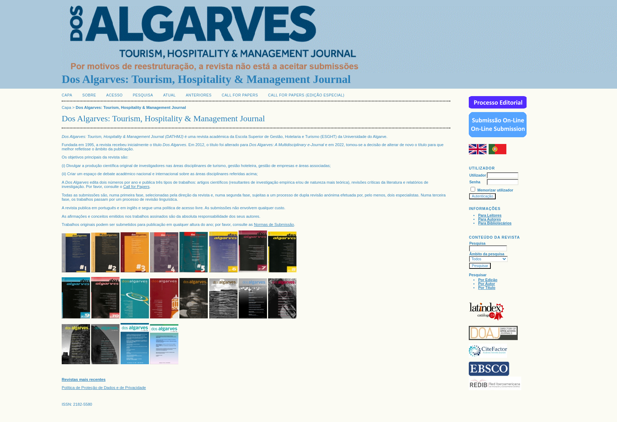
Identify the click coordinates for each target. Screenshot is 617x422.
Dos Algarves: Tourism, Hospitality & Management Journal (131, 107)
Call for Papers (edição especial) (306, 95)
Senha (474, 182)
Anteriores (199, 95)
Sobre (89, 95)
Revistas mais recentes (84, 379)
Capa (67, 95)
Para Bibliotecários (494, 223)
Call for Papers (240, 95)
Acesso (114, 95)
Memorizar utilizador (495, 190)
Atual (169, 95)
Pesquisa (143, 95)
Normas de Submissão (274, 224)
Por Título (486, 288)
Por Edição (487, 280)
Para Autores (489, 219)
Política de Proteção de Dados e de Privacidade (104, 387)
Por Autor (486, 284)
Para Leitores (489, 215)
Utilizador (477, 175)
